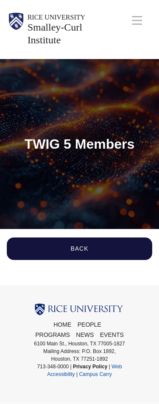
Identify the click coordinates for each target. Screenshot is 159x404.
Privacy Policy (90, 366)
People (89, 325)
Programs (52, 335)
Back (79, 248)
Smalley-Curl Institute (55, 33)
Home (62, 325)
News (85, 335)
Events (112, 335)
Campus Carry (95, 374)
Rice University (56, 17)
